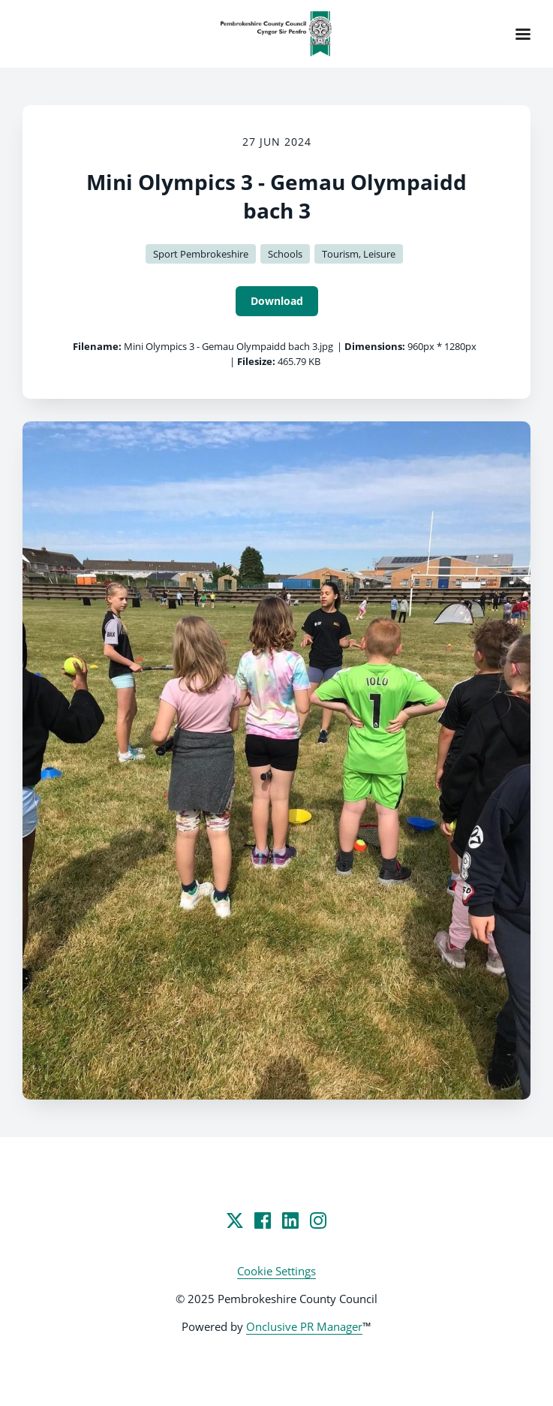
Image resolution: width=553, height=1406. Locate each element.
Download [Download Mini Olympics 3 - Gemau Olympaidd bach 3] (277, 301)
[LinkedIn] (290, 1220)
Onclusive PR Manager (304, 1326)
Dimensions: (374, 346)
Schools (285, 254)
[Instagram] (318, 1220)
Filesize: (256, 361)
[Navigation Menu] (522, 33)
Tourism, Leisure (358, 254)
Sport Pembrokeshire (200, 254)
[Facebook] (262, 1220)
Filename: (97, 346)
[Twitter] (235, 1220)
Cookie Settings (276, 1270)
